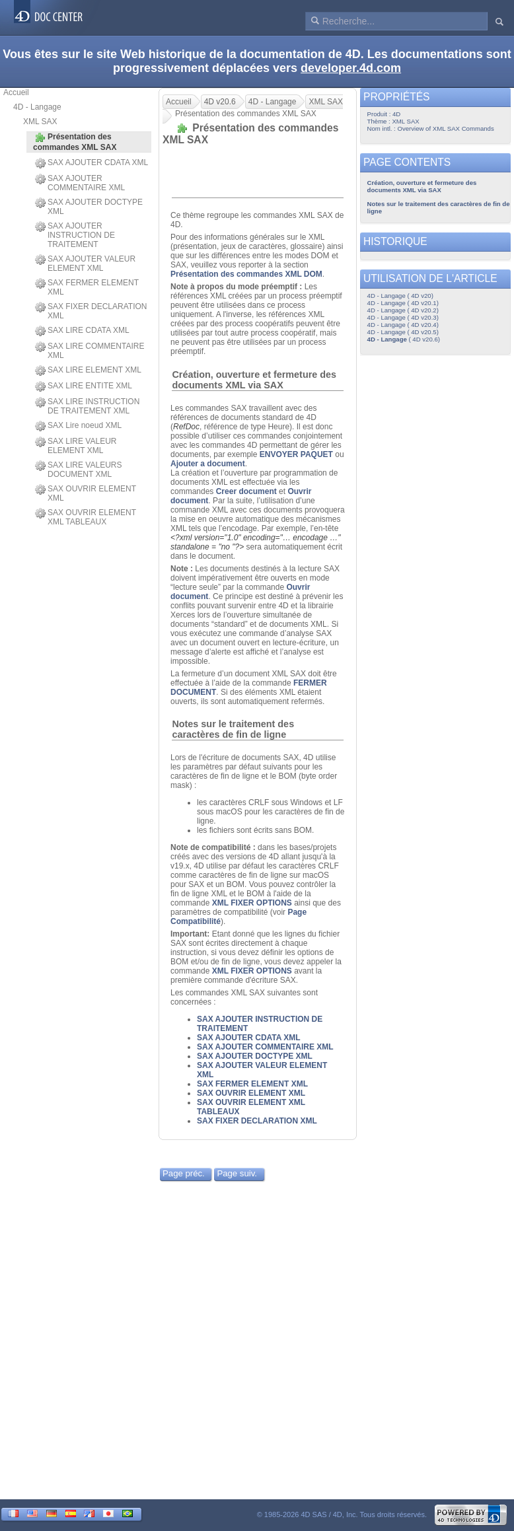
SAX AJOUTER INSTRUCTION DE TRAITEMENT (75, 235)
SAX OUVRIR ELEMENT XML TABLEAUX (85, 517)
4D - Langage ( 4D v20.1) (403, 302)
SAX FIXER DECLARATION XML (91, 311)
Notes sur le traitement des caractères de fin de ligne (233, 729)
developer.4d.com (351, 68)
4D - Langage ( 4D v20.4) (403, 324)
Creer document (246, 491)
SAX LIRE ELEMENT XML (88, 370)
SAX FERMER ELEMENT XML (87, 287)
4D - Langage (37, 107)
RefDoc (186, 426)
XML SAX (40, 121)
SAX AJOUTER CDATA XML (91, 163)
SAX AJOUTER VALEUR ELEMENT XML (85, 263)
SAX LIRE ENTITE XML (83, 386)
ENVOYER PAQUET (296, 454)
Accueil (16, 92)
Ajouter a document (207, 463)
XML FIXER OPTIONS (252, 903)
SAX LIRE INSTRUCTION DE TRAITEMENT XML (87, 406)
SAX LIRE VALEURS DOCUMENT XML (78, 469)
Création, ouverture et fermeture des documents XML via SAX (254, 379)
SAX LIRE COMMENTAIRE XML (89, 350)
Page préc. (184, 1173)
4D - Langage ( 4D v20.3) (403, 317)
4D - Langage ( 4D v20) (400, 295)
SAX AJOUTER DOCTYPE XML (89, 206)
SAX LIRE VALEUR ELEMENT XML (75, 446)
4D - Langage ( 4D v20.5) (403, 332)
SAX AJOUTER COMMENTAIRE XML (80, 183)
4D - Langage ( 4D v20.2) (403, 310)
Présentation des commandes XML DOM (246, 274)
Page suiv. (237, 1173)
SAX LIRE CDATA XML (82, 331)
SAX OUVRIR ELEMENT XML (85, 493)
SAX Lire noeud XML (78, 426)
